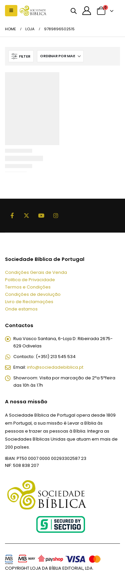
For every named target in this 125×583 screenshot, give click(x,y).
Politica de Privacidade (30, 280)
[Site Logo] (33, 11)
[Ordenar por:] (60, 56)
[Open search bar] (73, 10)
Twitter (26, 215)
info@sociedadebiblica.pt (55, 367)
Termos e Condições (28, 287)
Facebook (12, 215)
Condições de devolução (33, 294)
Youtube (41, 215)
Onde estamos (21, 309)
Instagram (56, 215)
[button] (11, 10)
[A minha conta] (86, 10)
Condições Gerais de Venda (36, 272)
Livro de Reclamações (29, 301)
